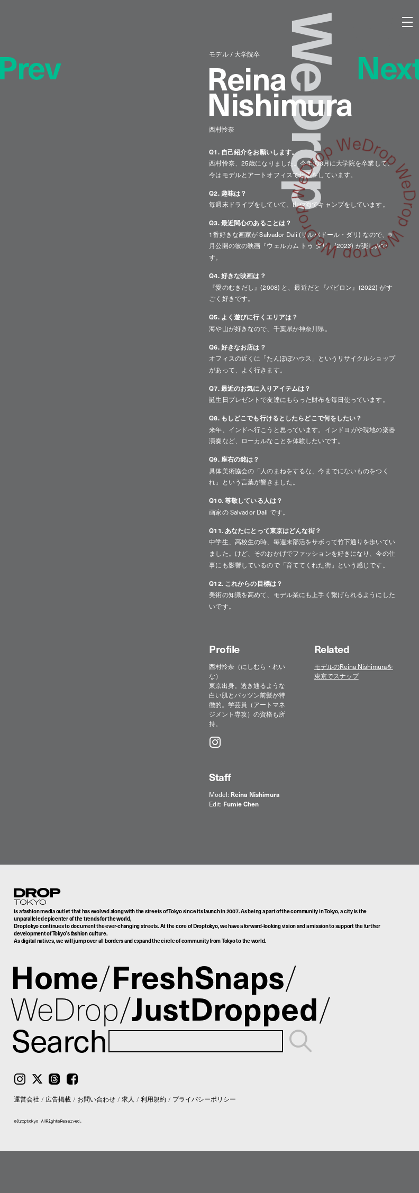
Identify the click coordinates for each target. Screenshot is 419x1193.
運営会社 (26, 1099)
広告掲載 (58, 1099)
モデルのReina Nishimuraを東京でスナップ (353, 671)
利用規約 (153, 1099)
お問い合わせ (96, 1099)
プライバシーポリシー (204, 1099)
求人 (128, 1099)
